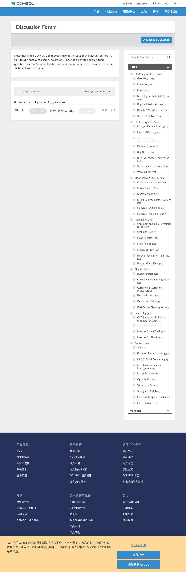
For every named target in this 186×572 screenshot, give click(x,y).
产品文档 (75, 526)
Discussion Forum (36, 27)
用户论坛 (128, 463)
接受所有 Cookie (138, 564)
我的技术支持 (77, 508)
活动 (144, 11)
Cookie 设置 (138, 545)
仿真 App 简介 (78, 481)
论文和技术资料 (79, 469)
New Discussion (156, 39)
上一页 (38, 111)
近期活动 (22, 514)
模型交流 (128, 469)
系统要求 (22, 469)
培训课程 (128, 457)
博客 (156, 11)
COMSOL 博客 (131, 475)
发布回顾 (22, 475)
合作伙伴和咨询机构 (81, 520)
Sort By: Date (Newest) (97, 91)
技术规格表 (23, 457)
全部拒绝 (138, 555)
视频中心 (129, 11)
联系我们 (128, 520)
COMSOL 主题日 (26, 508)
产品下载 (75, 532)
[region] (93, 554)
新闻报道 (128, 514)
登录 (167, 3)
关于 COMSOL (131, 501)
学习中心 (128, 451)
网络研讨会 (23, 501)
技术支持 (127, 3)
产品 (96, 11)
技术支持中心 (77, 501)
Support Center (46, 64)
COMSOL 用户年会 (28, 520)
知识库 (73, 514)
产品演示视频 (77, 457)
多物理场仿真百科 (133, 481)
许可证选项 (23, 463)
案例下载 (75, 451)
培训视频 (171, 11)
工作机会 (128, 508)
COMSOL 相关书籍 (81, 475)
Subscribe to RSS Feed (30, 91)
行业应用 (111, 11)
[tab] (150, 67)
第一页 (19, 110)
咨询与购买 (142, 3)
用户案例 (75, 463)
